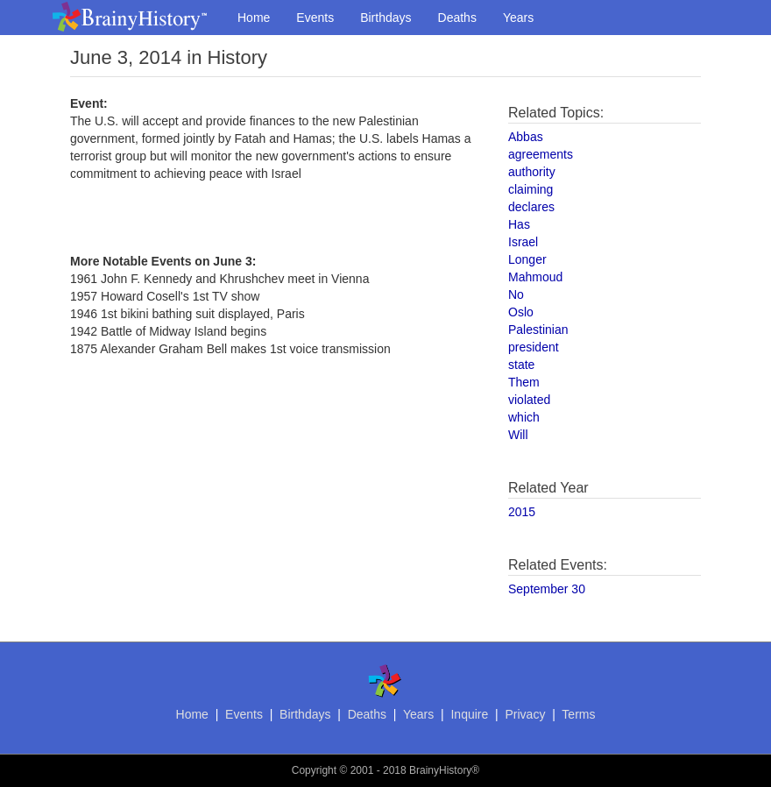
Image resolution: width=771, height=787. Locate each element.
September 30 (546, 589)
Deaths (457, 18)
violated (529, 400)
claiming (530, 189)
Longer (527, 259)
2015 (521, 512)
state (521, 365)
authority (531, 172)
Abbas (525, 137)
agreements (540, 154)
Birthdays (385, 18)
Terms (578, 714)
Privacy (525, 714)
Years (518, 18)
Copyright (314, 770)
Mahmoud (535, 277)
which (524, 417)
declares (531, 207)
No (516, 294)
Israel (523, 242)
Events (315, 18)
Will (518, 435)
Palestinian (538, 330)
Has (519, 224)
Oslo (521, 312)
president (533, 347)
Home (253, 18)
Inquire (469, 714)
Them (524, 382)
